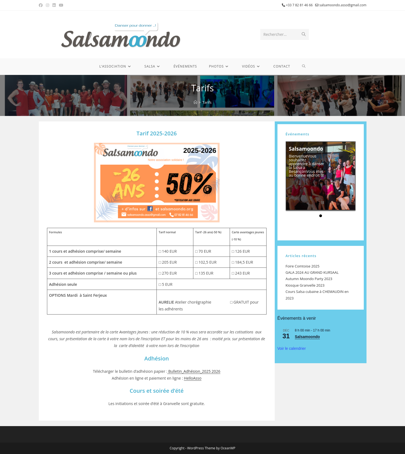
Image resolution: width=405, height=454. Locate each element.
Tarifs (207, 102)
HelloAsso (192, 378)
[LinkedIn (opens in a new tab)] (54, 5)
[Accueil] (195, 102)
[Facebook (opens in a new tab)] (41, 5)
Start (318, 202)
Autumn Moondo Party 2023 (309, 278)
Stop (322, 202)
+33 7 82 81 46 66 (299, 5)
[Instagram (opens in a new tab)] (47, 5)
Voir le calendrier (291, 348)
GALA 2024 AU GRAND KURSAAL (312, 272)
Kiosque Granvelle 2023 (305, 285)
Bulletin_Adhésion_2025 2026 (193, 371)
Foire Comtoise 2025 (303, 266)
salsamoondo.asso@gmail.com (342, 5)
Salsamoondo (305, 151)
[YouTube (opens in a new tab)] (61, 5)
